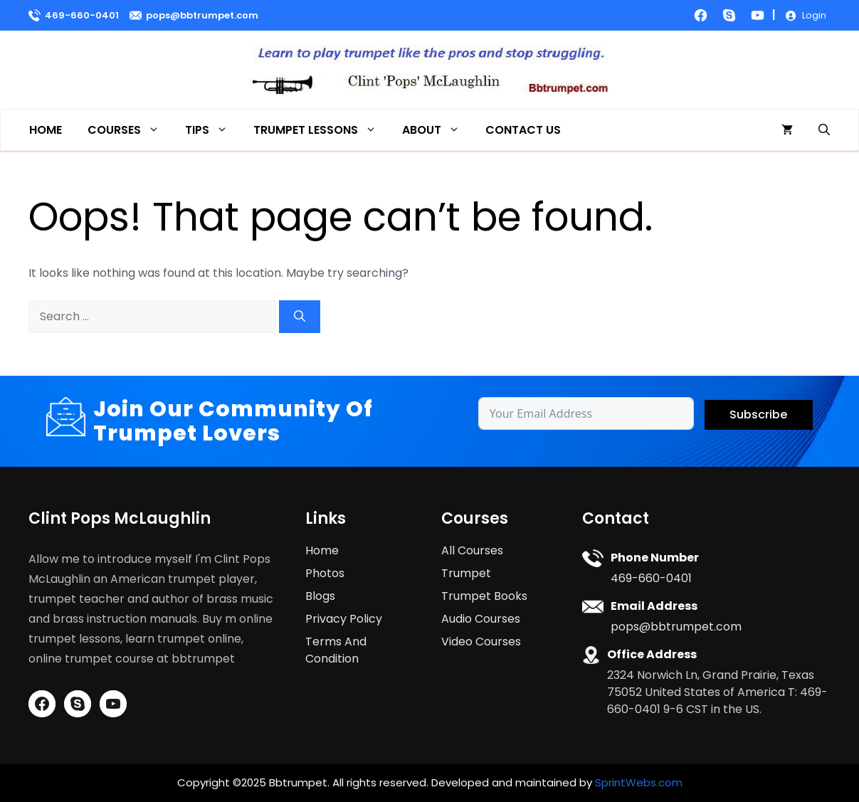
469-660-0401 (82, 15)
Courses (130, 130)
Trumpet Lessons (321, 130)
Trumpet (466, 573)
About (437, 130)
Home (45, 130)
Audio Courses (480, 619)
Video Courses (481, 641)
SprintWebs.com (639, 782)
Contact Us (523, 130)
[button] (824, 130)
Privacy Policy (343, 619)
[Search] (299, 316)
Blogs (320, 596)
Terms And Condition (336, 650)
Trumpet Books (484, 596)
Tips (213, 130)
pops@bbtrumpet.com (202, 15)
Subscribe (758, 414)
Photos (324, 573)
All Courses (472, 550)
